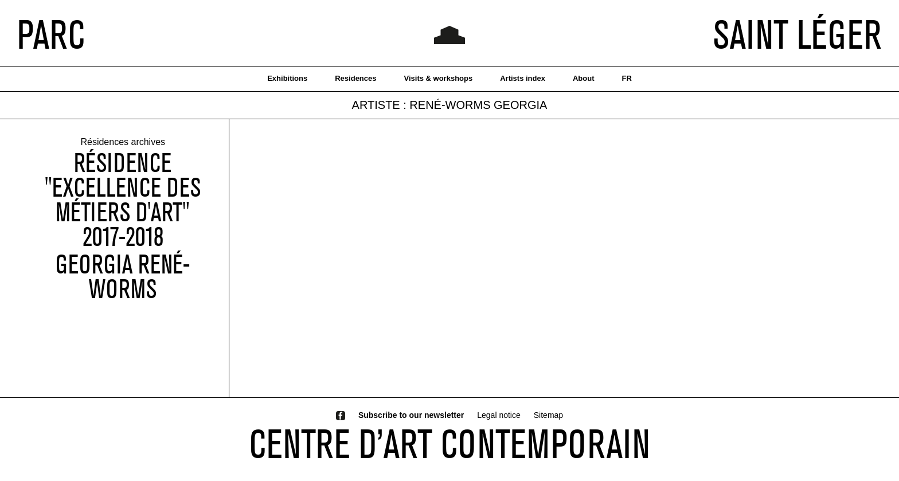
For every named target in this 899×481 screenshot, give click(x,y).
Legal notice (499, 415)
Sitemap (548, 415)
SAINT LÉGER (797, 34)
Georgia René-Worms (123, 277)
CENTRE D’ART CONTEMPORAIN (449, 444)
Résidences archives (122, 142)
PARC (51, 34)
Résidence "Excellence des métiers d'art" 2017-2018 (123, 200)
